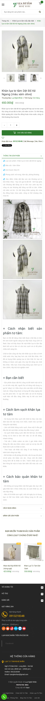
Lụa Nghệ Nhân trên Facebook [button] (15, 635)
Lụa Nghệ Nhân (8, 693)
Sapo (28, 687)
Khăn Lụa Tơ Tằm (36, 693)
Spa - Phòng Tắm (12, 698)
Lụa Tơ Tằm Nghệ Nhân (14, 661)
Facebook (9, 643)
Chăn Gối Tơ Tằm (22, 693)
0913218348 (17, 141)
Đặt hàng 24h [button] (8, 606)
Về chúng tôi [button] (22, 587)
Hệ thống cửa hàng (22, 656)
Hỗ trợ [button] (22, 593)
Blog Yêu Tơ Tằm (26, 698)
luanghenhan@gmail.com (19, 674)
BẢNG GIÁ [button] (22, 600)
